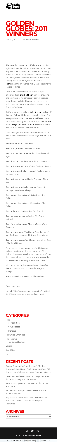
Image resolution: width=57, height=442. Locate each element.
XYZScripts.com (44, 440)
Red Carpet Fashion (16, 342)
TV (7, 354)
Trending (12, 331)
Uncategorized (30, 39)
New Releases (14, 327)
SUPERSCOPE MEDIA (33, 435)
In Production (14, 323)
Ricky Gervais (36, 112)
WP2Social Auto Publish (16, 440)
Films (8, 320)
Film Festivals (11, 339)
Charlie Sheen (26, 95)
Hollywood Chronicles (15, 335)
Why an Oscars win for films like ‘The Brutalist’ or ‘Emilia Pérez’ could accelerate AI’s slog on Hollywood (26, 400)
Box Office (10, 350)
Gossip (9, 346)
